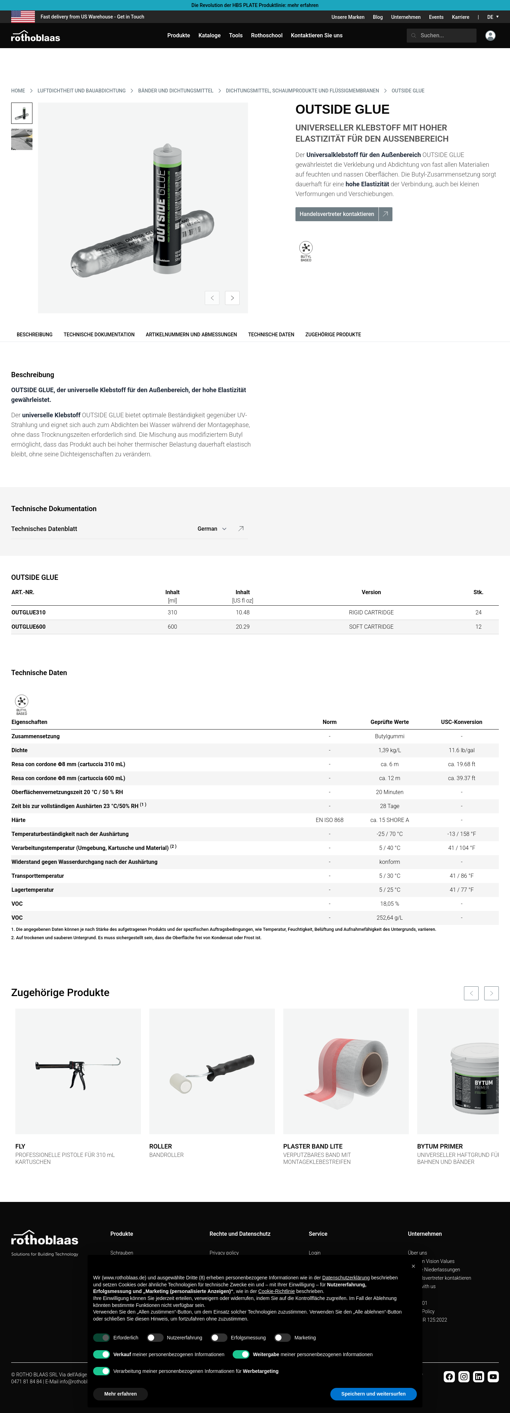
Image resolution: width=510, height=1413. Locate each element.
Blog (378, 17)
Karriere (461, 17)
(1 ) (143, 804)
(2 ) (173, 846)
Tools (236, 35)
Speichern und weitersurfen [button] (374, 1394)
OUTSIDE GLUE (408, 91)
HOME (18, 91)
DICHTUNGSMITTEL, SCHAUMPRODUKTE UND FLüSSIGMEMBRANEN (302, 91)
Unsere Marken (348, 17)
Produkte (178, 35)
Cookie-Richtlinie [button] (276, 1291)
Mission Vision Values (431, 1261)
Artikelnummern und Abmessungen (191, 334)
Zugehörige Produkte (333, 334)
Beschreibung (34, 334)
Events (436, 17)
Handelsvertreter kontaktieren (439, 1278)
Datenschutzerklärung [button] (346, 1277)
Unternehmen (406, 17)
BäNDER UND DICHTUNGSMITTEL (175, 91)
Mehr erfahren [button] (120, 1394)
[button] (413, 1266)
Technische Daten (271, 334)
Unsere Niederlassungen (434, 1269)
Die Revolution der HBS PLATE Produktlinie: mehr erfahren (255, 5)
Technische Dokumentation (98, 334)
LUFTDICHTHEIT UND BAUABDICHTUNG (82, 91)
